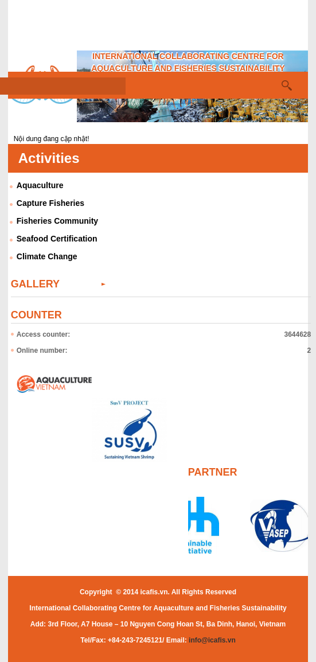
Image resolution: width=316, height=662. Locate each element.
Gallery (35, 284)
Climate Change (47, 256)
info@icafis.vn (212, 640)
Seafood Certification (57, 238)
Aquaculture (40, 185)
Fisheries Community (57, 220)
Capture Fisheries (50, 203)
